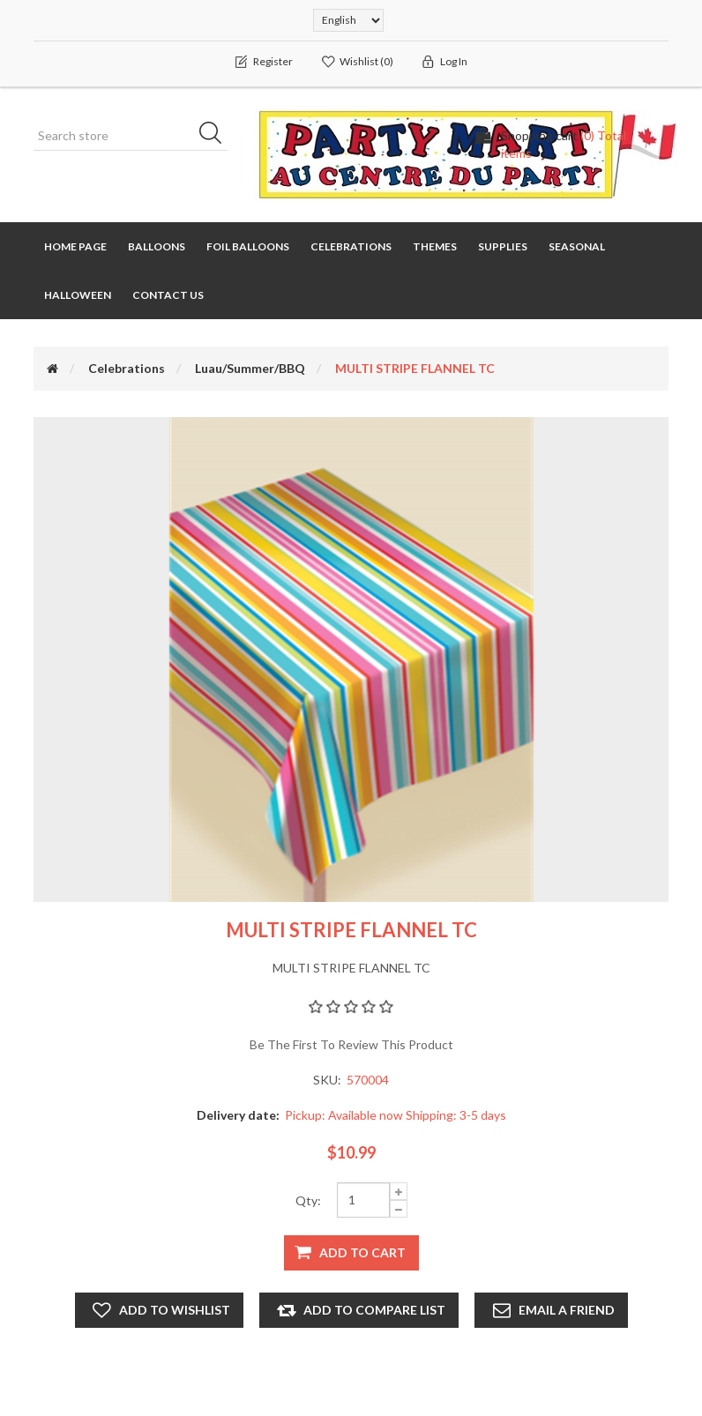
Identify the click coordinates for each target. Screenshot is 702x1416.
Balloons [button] (156, 246)
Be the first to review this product (351, 1044)
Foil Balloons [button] (247, 246)
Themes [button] (435, 246)
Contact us (168, 295)
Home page (75, 246)
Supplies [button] (502, 246)
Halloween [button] (77, 295)
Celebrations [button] (351, 246)
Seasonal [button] (577, 246)
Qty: (308, 1200)
